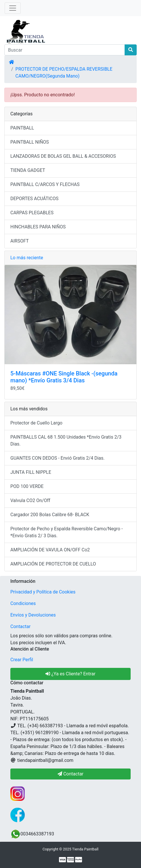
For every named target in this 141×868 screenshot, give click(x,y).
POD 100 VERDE (26, 486)
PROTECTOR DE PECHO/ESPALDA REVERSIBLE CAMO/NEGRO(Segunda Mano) (64, 72)
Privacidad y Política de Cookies (42, 592)
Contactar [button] (70, 774)
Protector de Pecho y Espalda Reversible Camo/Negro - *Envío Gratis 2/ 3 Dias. (66, 532)
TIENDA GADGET (27, 170)
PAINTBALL (22, 128)
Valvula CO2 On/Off (30, 500)
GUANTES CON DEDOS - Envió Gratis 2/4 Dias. (57, 458)
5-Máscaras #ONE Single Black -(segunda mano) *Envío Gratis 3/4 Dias (63, 377)
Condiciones (23, 603)
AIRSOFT (19, 241)
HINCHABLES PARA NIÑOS (38, 227)
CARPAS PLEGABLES (32, 212)
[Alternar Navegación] (13, 8)
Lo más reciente (26, 257)
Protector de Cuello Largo (36, 423)
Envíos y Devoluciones (33, 615)
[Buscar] (64, 49)
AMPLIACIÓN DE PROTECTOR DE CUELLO (53, 564)
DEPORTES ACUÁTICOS (34, 198)
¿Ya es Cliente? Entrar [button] (70, 674)
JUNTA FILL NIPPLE (30, 472)
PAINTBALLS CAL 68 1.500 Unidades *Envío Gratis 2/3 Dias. (65, 440)
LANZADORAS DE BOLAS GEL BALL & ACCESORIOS (63, 156)
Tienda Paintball (85, 849)
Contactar (20, 626)
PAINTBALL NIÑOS (29, 142)
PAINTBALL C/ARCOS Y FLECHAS (44, 184)
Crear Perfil (21, 659)
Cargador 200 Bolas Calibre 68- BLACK (49, 514)
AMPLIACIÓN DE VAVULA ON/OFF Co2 (50, 550)
